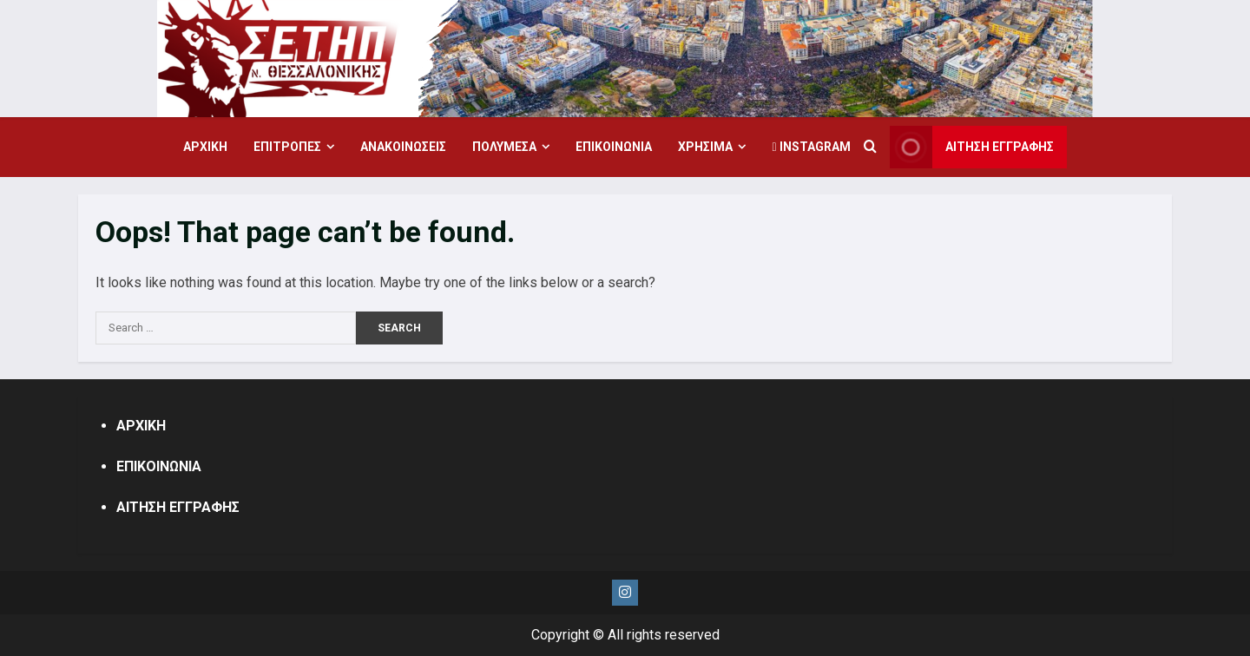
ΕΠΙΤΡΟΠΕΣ (287, 147)
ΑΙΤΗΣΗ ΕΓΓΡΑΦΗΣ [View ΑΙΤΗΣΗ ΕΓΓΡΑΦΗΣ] (972, 147)
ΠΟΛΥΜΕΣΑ (504, 147)
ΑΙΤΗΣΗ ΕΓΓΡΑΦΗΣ (178, 507)
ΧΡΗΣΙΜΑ (705, 147)
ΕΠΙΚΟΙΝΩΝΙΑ (614, 147)
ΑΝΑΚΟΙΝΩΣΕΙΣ (403, 147)
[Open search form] (870, 147)
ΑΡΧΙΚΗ (205, 147)
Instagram (811, 147)
